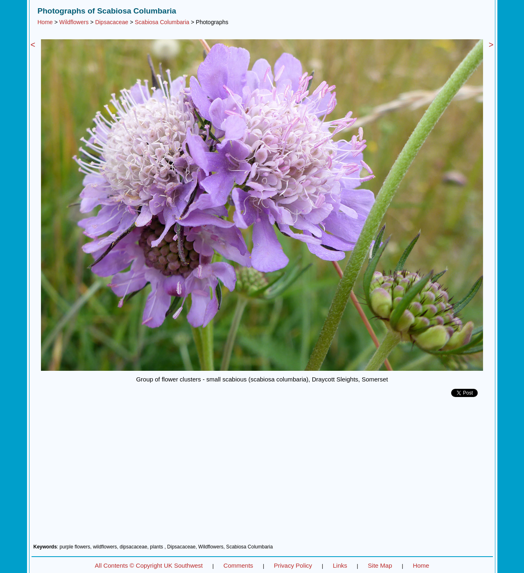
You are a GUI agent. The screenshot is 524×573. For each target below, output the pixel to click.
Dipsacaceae (111, 22)
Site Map (380, 565)
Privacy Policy (293, 565)
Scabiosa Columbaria (162, 22)
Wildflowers (74, 22)
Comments (238, 565)
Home (45, 22)
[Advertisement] (262, 473)
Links (340, 565)
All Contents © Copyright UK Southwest (149, 565)
